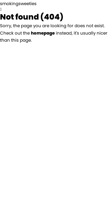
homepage (43, 33)
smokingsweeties (18, 4)
